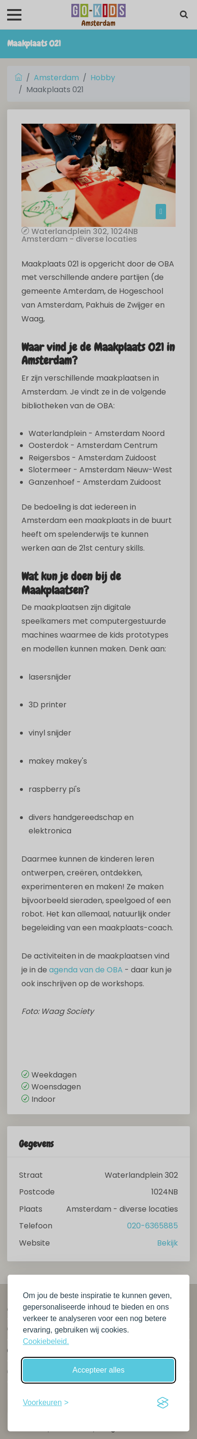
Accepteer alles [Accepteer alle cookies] (98, 1370)
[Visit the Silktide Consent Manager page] (162, 1402)
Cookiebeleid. (46, 1341)
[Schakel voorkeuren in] (46, 1402)
